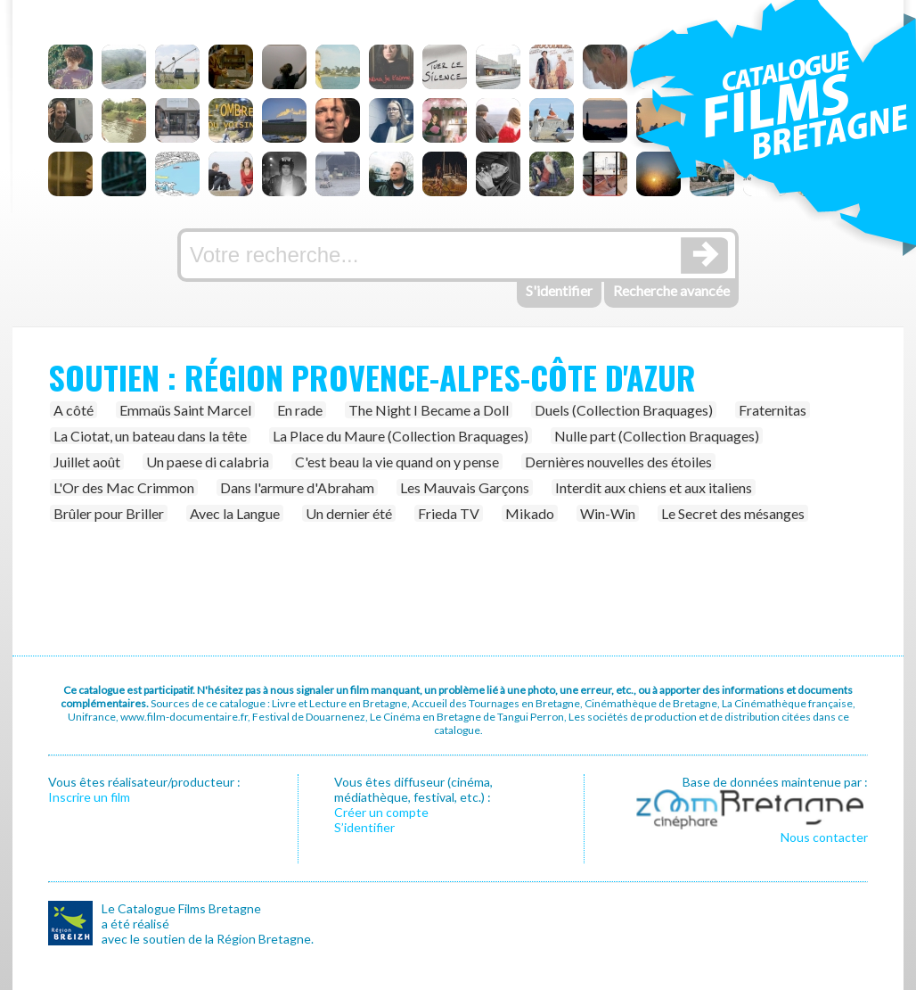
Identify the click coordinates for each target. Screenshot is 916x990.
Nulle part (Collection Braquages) (656, 435)
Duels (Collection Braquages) (624, 409)
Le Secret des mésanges (733, 513)
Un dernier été (349, 513)
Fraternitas (772, 409)
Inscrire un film (89, 796)
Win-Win (607, 513)
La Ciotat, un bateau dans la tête (150, 435)
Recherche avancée (671, 290)
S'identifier (559, 290)
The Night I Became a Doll (428, 409)
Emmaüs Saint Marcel (185, 409)
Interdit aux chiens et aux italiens (653, 487)
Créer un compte (381, 812)
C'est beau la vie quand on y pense (397, 461)
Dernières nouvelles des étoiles (618, 461)
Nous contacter (824, 837)
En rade (300, 409)
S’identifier (364, 827)
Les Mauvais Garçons (464, 487)
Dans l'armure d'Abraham (297, 487)
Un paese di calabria (207, 461)
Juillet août (86, 461)
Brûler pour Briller (108, 513)
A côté (73, 409)
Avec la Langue (235, 513)
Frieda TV (448, 513)
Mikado (529, 513)
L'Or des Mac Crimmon (123, 487)
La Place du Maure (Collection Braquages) (400, 435)
